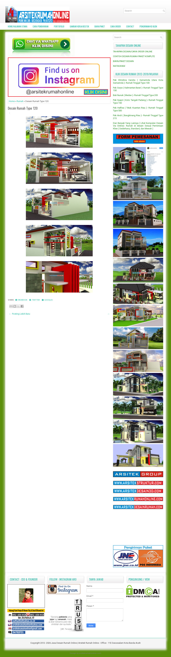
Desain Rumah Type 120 (23, 108)
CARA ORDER (115, 26)
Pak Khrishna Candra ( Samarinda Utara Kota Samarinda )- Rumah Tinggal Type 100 (138, 81)
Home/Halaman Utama (17, 26)
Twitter (34, 300)
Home (12, 101)
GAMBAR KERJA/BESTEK (79, 26)
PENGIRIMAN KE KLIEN (148, 26)
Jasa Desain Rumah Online (64, 643)
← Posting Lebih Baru (19, 314)
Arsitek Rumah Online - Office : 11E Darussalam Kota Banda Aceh (109, 643)
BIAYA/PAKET (100, 26)
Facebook (22, 300)
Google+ (47, 300)
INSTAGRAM (119, 66)
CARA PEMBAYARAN (40, 26)
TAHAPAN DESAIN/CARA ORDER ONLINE (132, 51)
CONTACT (130, 26)
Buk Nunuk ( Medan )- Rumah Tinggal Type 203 (135, 95)
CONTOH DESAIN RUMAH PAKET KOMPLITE (134, 56)
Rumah (20, 101)
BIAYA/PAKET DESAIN (123, 61)
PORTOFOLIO (59, 26)
